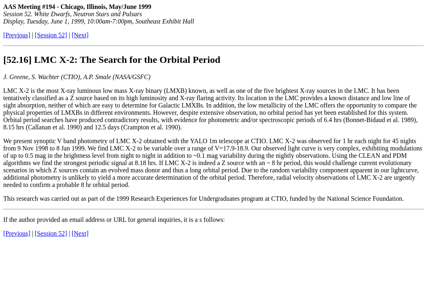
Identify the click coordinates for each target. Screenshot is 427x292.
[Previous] (16, 35)
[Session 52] (51, 35)
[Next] (80, 35)
